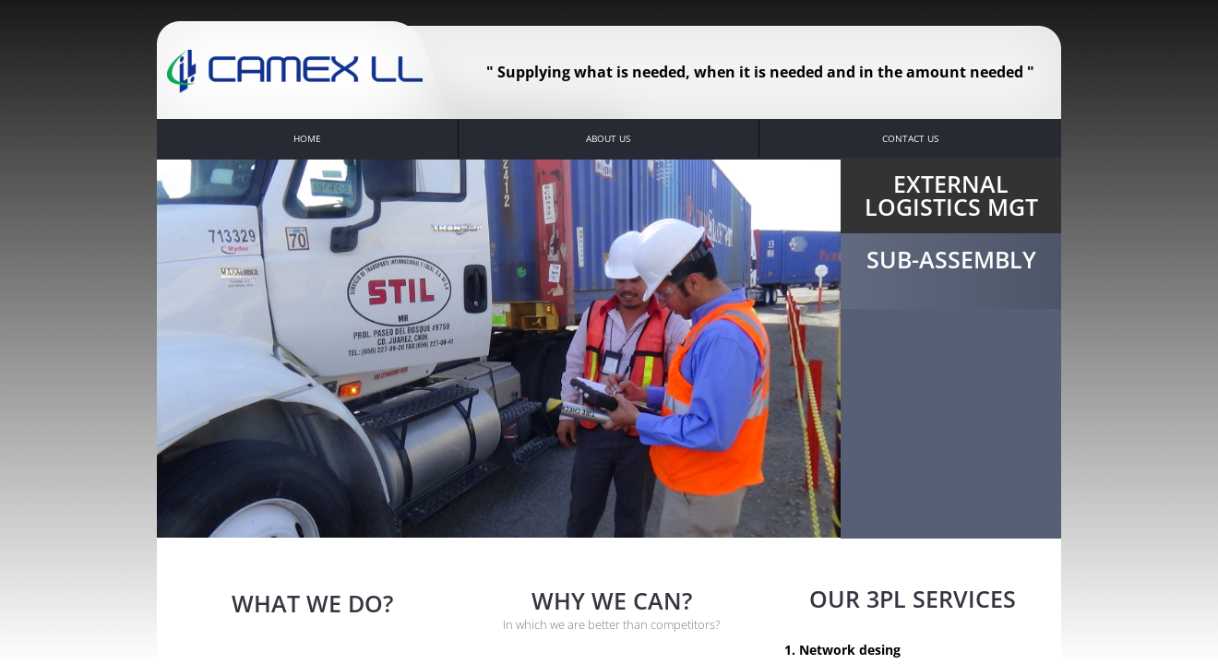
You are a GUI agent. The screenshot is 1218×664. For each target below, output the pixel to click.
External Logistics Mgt (951, 195)
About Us (608, 138)
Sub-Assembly (951, 259)
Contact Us (910, 138)
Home (307, 138)
